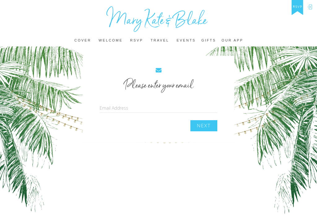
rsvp (297, 7)
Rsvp (136, 40)
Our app (232, 40)
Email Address (114, 108)
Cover (82, 40)
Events (186, 40)
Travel (159, 40)
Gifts (208, 40)
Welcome (110, 40)
